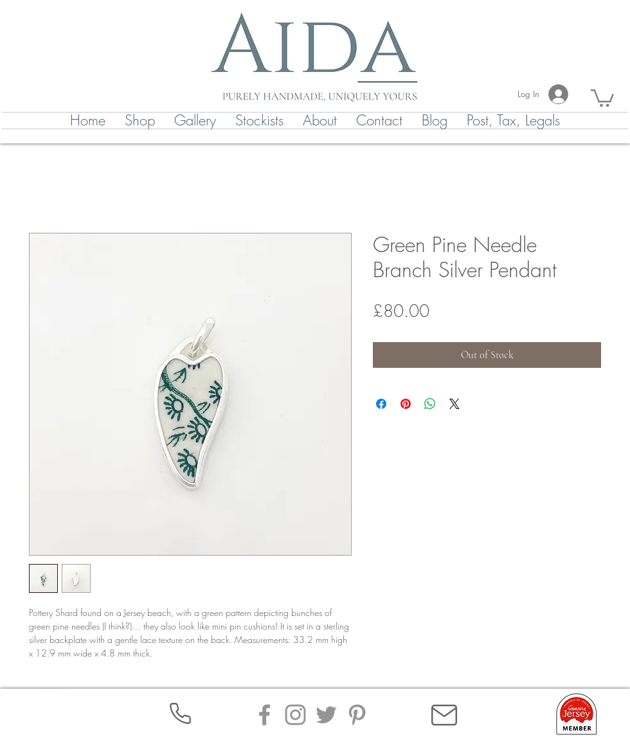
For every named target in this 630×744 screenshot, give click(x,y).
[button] (602, 97)
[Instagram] (295, 715)
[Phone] (180, 713)
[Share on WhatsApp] (430, 404)
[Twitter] (326, 715)
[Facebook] (264, 715)
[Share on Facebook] (381, 404)
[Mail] (444, 715)
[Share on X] (454, 404)
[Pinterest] (357, 715)
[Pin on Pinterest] (405, 404)
